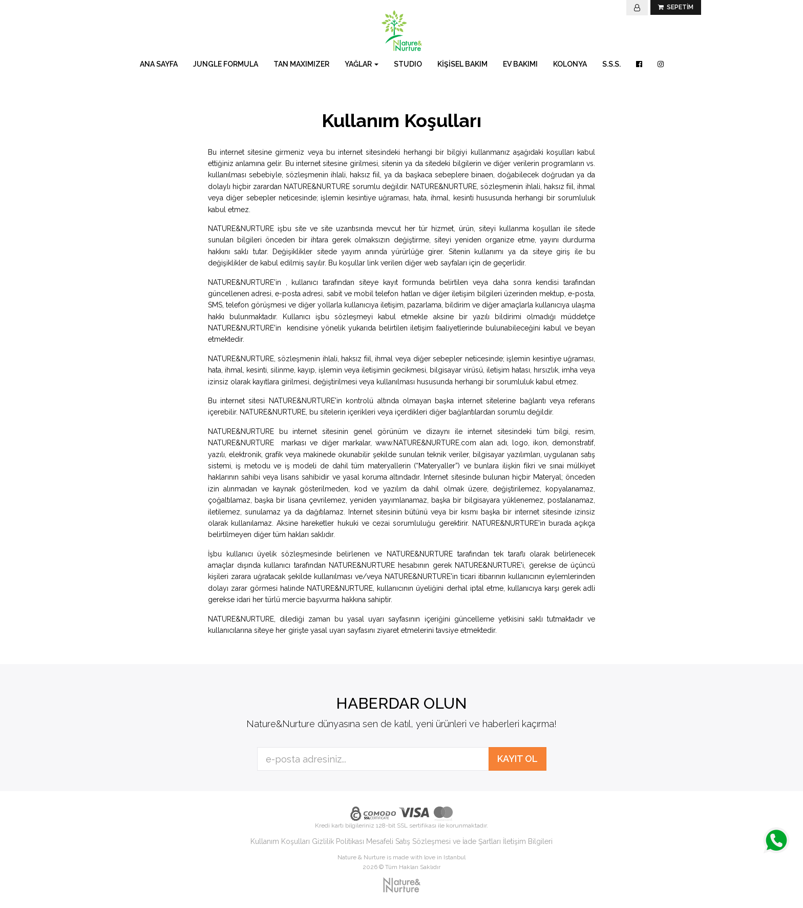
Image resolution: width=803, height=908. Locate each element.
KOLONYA (570, 64)
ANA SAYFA (159, 64)
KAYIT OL (517, 758)
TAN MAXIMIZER (301, 64)
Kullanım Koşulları (280, 841)
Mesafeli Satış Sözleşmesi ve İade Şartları (433, 841)
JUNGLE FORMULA (225, 64)
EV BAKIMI (520, 64)
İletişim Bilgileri (528, 841)
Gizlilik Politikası (338, 841)
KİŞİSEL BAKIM (462, 64)
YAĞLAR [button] (361, 64)
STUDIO (408, 64)
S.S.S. (611, 64)
